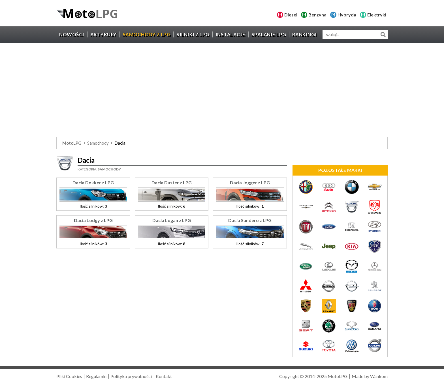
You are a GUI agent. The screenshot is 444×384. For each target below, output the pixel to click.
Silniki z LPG (193, 34)
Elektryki (376, 14)
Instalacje (230, 34)
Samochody (98, 142)
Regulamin (96, 376)
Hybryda (347, 14)
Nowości (71, 34)
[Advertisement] (222, 91)
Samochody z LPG (147, 34)
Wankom (379, 376)
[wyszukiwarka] (355, 34)
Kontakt (164, 376)
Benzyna (317, 14)
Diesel (290, 14)
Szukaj (383, 34)
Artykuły (103, 34)
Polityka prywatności (131, 376)
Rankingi (304, 34)
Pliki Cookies (69, 376)
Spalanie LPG (268, 34)
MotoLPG (72, 142)
